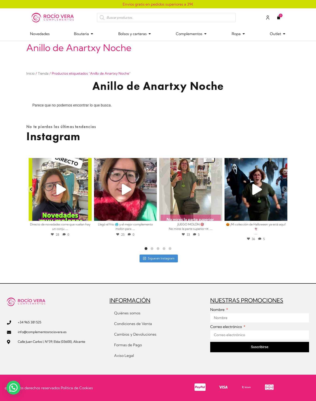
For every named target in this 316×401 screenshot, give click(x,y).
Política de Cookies (77, 388)
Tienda (43, 73)
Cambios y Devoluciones (135, 334)
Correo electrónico (226, 327)
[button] (13, 388)
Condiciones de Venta (133, 323)
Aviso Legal (124, 355)
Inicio (30, 73)
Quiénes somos (127, 313)
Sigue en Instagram (159, 258)
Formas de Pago (128, 345)
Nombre (217, 310)
